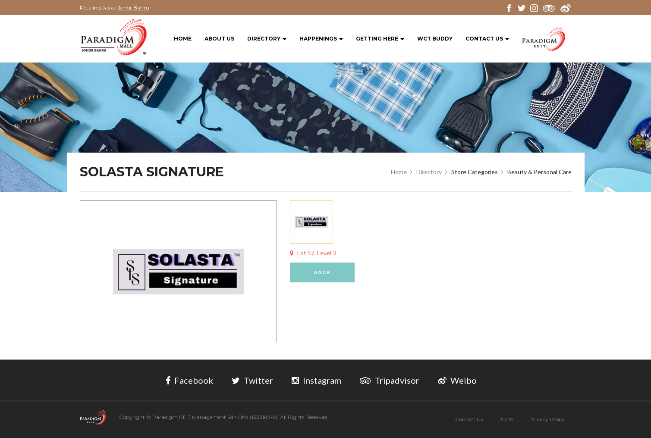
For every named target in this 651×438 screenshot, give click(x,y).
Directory (266, 39)
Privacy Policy (547, 419)
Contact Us (487, 39)
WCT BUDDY (435, 38)
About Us (219, 38)
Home (183, 38)
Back (322, 272)
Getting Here (380, 39)
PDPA (506, 419)
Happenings (321, 39)
